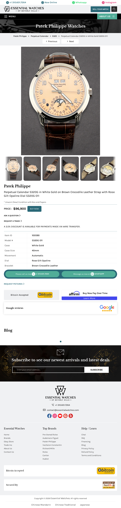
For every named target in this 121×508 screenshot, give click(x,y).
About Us (107, 16)
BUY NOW (34, 209)
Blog (83, 445)
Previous (6, 169)
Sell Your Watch (100, 9)
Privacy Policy (87, 448)
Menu (12, 16)
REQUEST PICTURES (14, 284)
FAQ (83, 438)
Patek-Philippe (49, 441)
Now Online (49, 2)
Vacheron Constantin (52, 445)
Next (115, 169)
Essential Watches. (60, 498)
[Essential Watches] (24, 9)
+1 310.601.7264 (16, 2)
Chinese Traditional (65, 504)
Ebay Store (9, 441)
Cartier (46, 455)
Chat (83, 434)
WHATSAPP (88, 274)
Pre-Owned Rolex (50, 434)
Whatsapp (79, 2)
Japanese (85, 504)
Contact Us (9, 452)
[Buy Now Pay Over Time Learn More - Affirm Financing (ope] (89, 295)
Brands (7, 438)
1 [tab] (60, 341)
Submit (114, 9)
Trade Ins (8, 445)
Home (6, 434)
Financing (85, 441)
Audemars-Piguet (50, 438)
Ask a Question (12, 215)
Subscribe (96, 369)
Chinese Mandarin (41, 504)
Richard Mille (49, 448)
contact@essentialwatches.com (61, 409)
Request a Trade (13, 221)
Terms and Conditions (91, 455)
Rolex (45, 452)
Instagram (109, 2)
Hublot (46, 459)
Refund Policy (87, 452)
